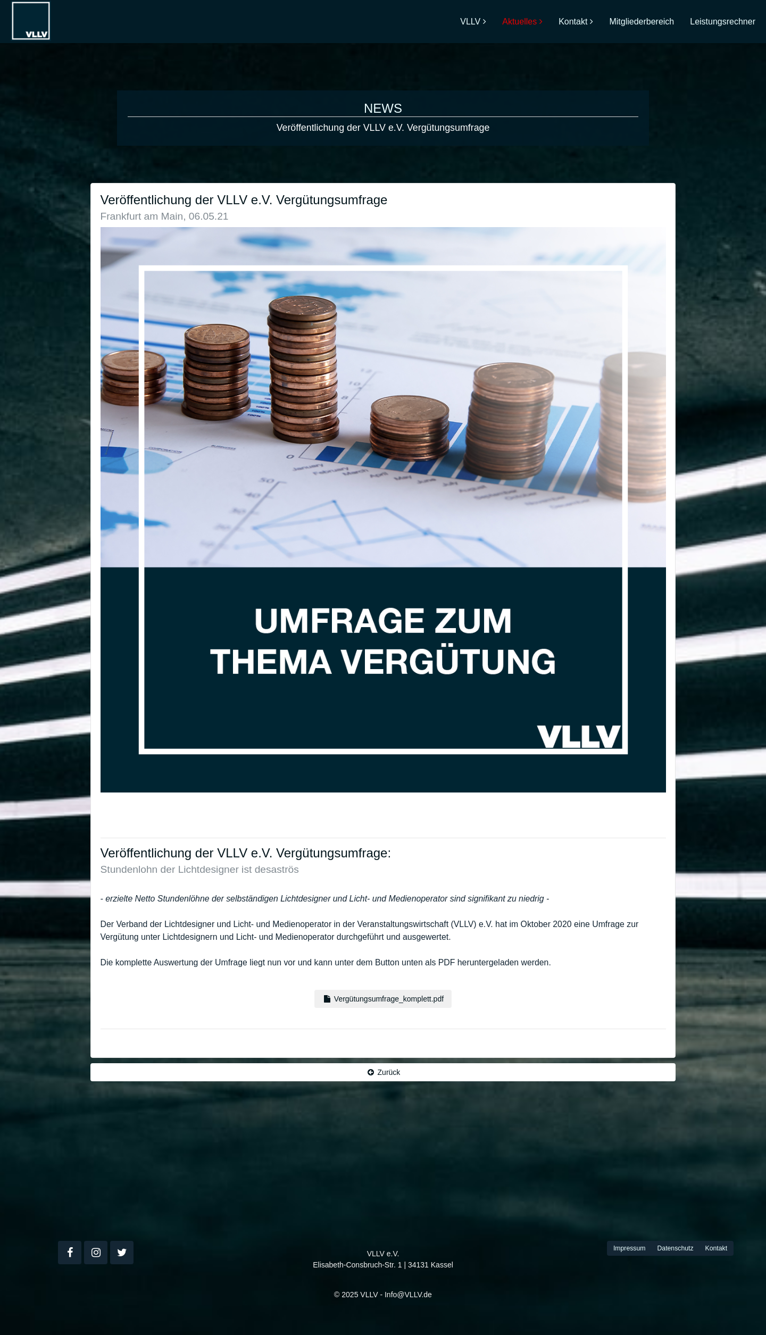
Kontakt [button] (716, 1248)
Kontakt (573, 21)
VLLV (470, 21)
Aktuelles (519, 21)
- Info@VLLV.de (406, 1294)
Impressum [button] (629, 1248)
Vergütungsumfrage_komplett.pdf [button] (383, 999)
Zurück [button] (383, 1072)
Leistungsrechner (722, 21)
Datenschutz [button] (675, 1248)
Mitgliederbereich (641, 21)
